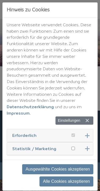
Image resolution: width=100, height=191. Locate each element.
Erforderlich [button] (24, 135)
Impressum (18, 113)
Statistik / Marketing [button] (34, 148)
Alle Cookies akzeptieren (66, 181)
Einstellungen (69, 120)
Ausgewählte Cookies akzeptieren (58, 169)
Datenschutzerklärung (30, 106)
